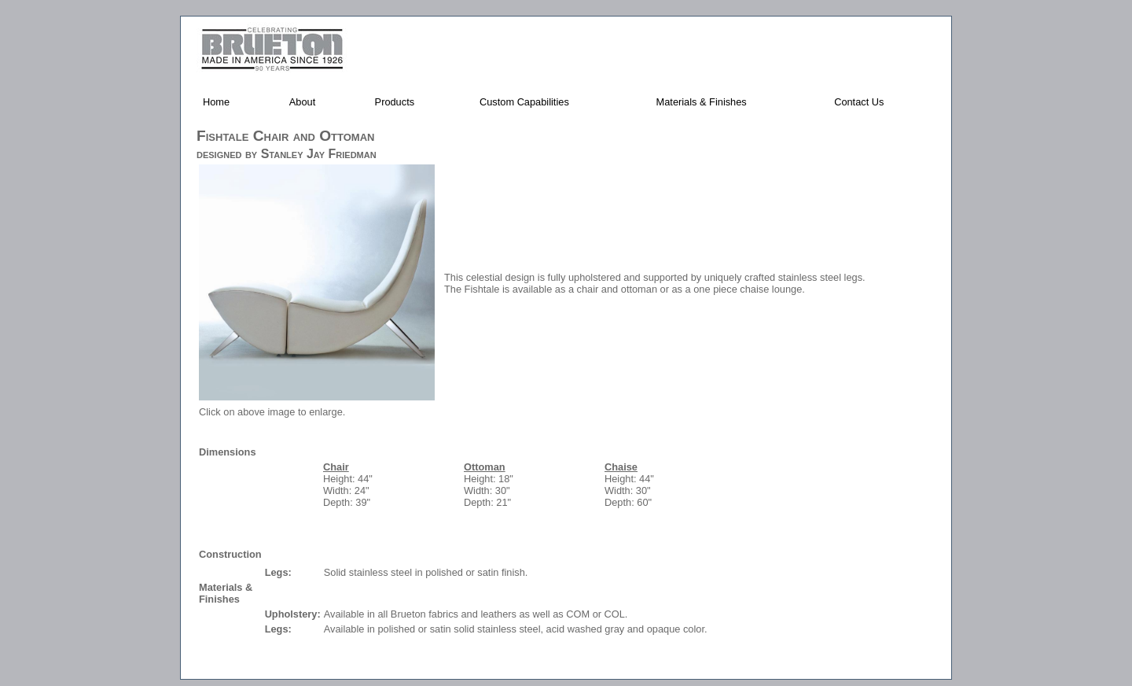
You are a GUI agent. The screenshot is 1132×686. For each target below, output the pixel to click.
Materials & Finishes (701, 102)
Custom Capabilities (524, 102)
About (302, 102)
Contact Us (859, 102)
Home (216, 102)
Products (395, 102)
